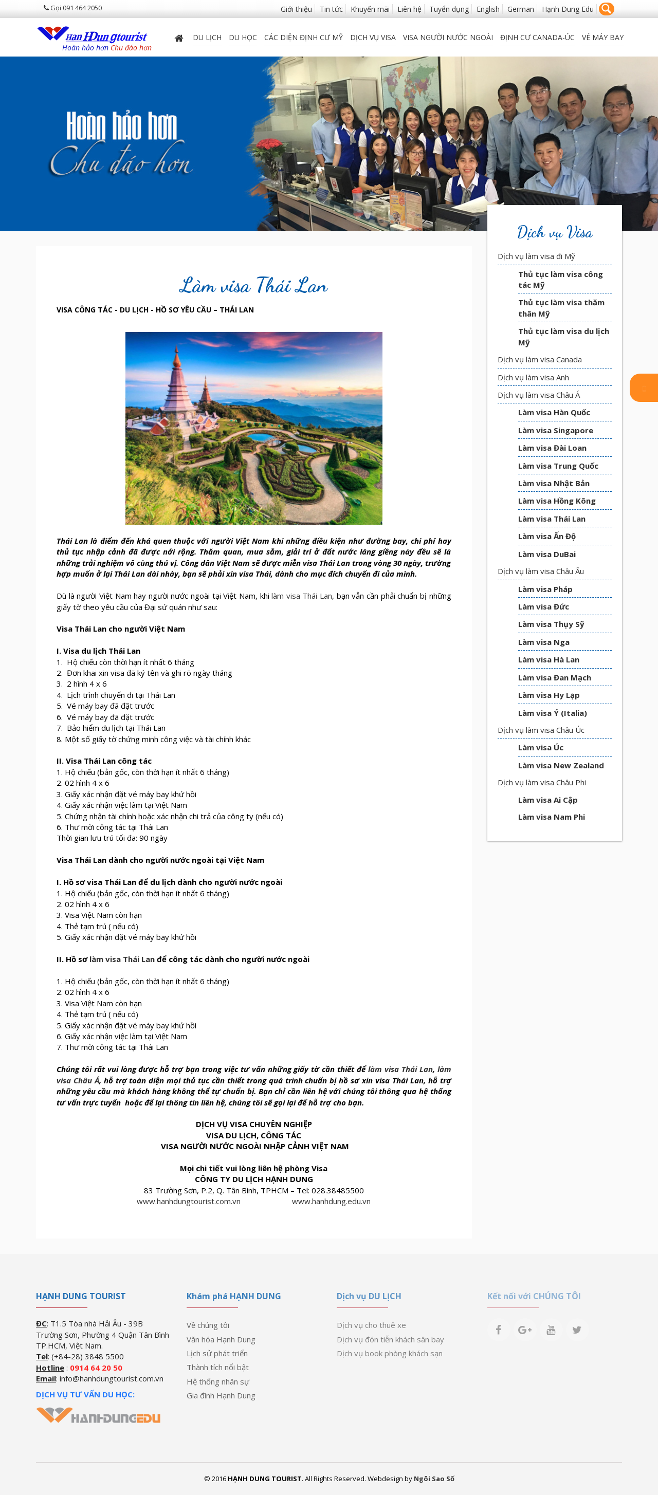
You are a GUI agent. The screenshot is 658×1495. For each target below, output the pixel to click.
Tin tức (331, 9)
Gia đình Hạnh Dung (221, 1395)
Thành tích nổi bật (218, 1367)
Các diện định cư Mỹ (303, 37)
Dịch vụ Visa (373, 37)
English (488, 9)
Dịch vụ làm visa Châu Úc (541, 730)
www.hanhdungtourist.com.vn (189, 1201)
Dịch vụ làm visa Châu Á (539, 395)
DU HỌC (243, 37)
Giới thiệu (296, 9)
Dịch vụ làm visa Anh (533, 377)
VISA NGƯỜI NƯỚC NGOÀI (448, 37)
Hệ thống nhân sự (218, 1381)
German (520, 9)
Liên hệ (409, 9)
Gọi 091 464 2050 (73, 7)
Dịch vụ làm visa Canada (540, 359)
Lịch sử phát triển (217, 1353)
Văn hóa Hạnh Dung (221, 1339)
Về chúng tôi (208, 1325)
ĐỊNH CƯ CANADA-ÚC (537, 37)
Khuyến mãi (370, 9)
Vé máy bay (603, 37)
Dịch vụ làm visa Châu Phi (542, 782)
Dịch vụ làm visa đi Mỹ (536, 256)
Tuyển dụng (449, 9)
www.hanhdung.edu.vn (331, 1201)
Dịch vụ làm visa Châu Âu (541, 571)
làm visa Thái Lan (301, 595)
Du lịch (207, 37)
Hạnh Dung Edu (568, 9)
